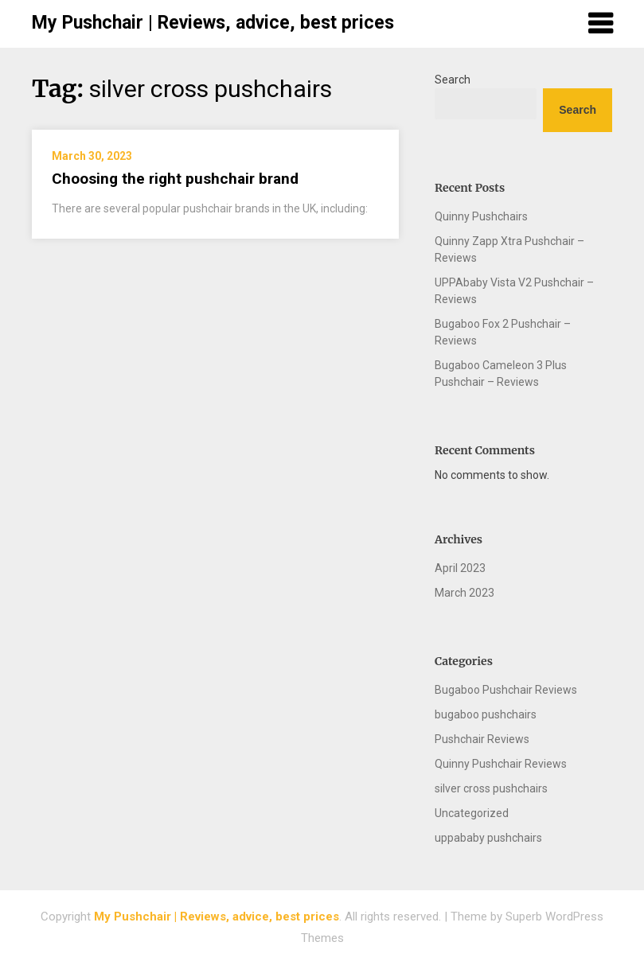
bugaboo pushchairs (486, 714)
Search (452, 79)
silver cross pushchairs (491, 788)
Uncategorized (472, 813)
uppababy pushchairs (488, 837)
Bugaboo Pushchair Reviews (506, 689)
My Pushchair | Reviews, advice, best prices (213, 22)
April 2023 (460, 568)
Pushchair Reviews (482, 739)
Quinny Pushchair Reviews (501, 763)
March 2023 (464, 592)
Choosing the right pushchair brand (175, 178)
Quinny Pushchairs (481, 216)
